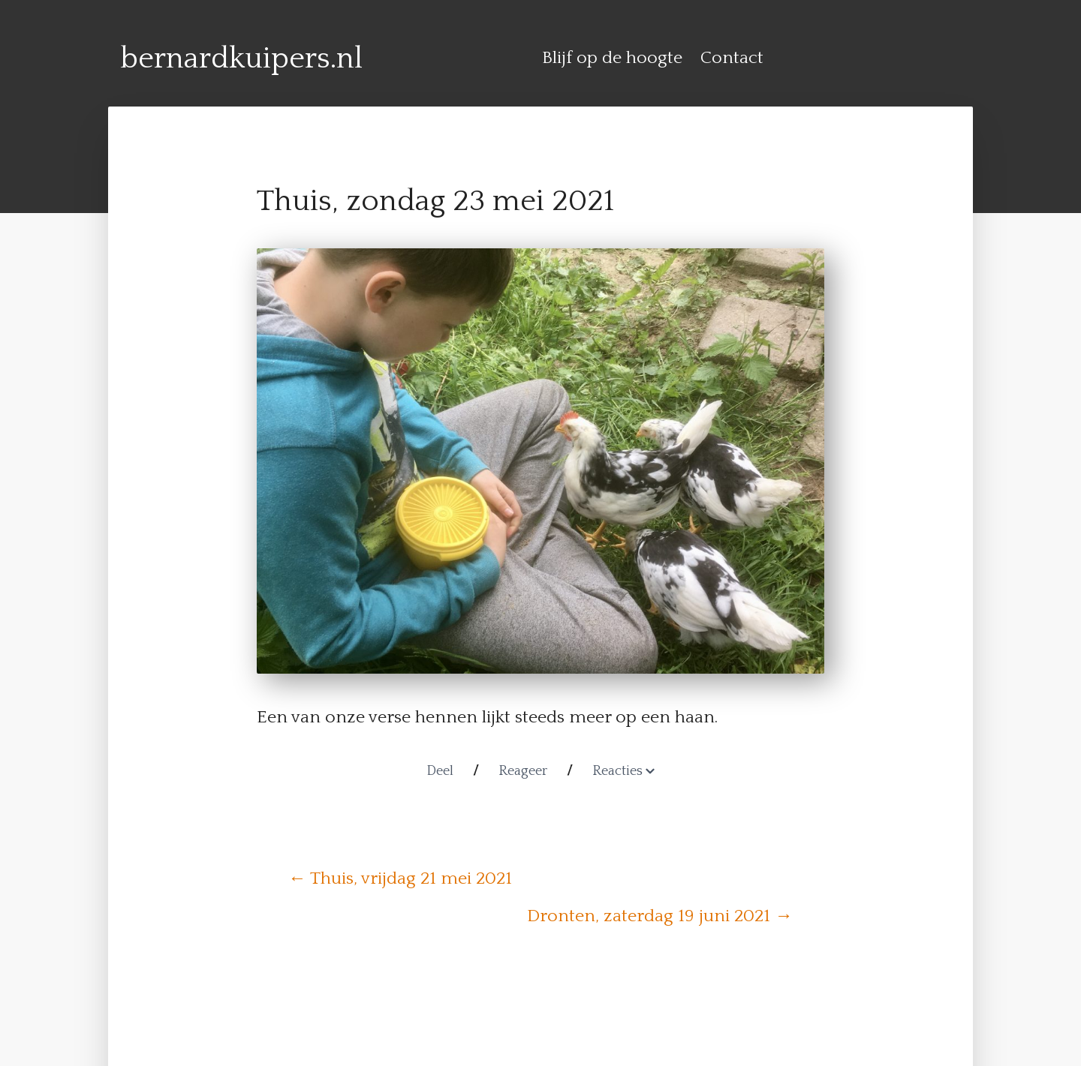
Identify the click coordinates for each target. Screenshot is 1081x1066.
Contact (731, 58)
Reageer (522, 771)
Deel (439, 771)
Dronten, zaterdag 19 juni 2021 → (660, 916)
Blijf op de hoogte (612, 58)
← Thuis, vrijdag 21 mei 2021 (400, 878)
